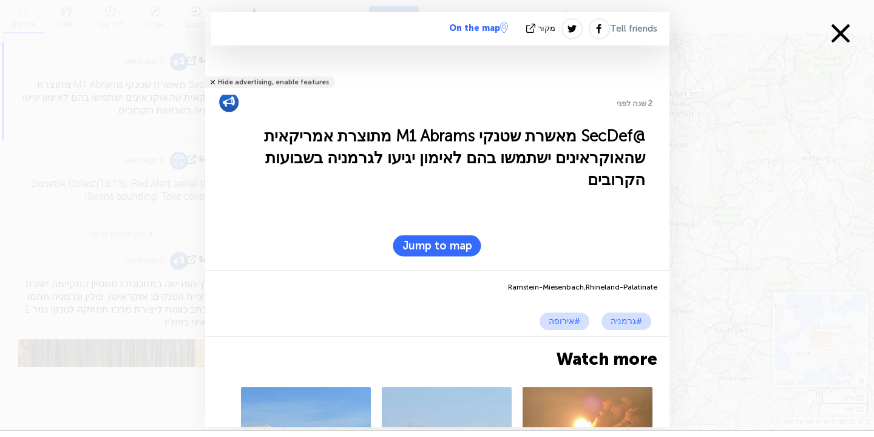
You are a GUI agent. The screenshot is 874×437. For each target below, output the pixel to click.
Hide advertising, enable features (273, 82)
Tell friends (633, 28)
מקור (542, 28)
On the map (478, 27)
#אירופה (564, 321)
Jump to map (437, 245)
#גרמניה (626, 321)
